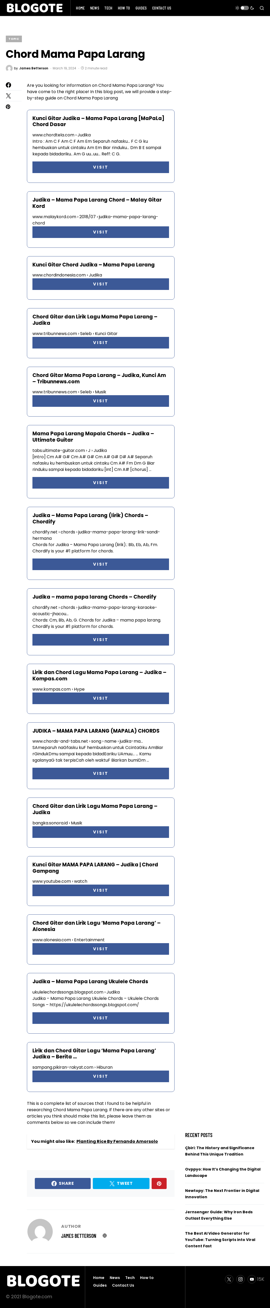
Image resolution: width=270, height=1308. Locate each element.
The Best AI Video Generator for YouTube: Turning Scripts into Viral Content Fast (220, 1240)
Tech (130, 1277)
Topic (13, 39)
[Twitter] (229, 1279)
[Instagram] (240, 1279)
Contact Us (123, 1285)
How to (147, 1277)
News (115, 1277)
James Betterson (78, 1236)
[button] (244, 8)
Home (98, 1277)
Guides (100, 1285)
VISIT (100, 167)
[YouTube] (256, 1279)
